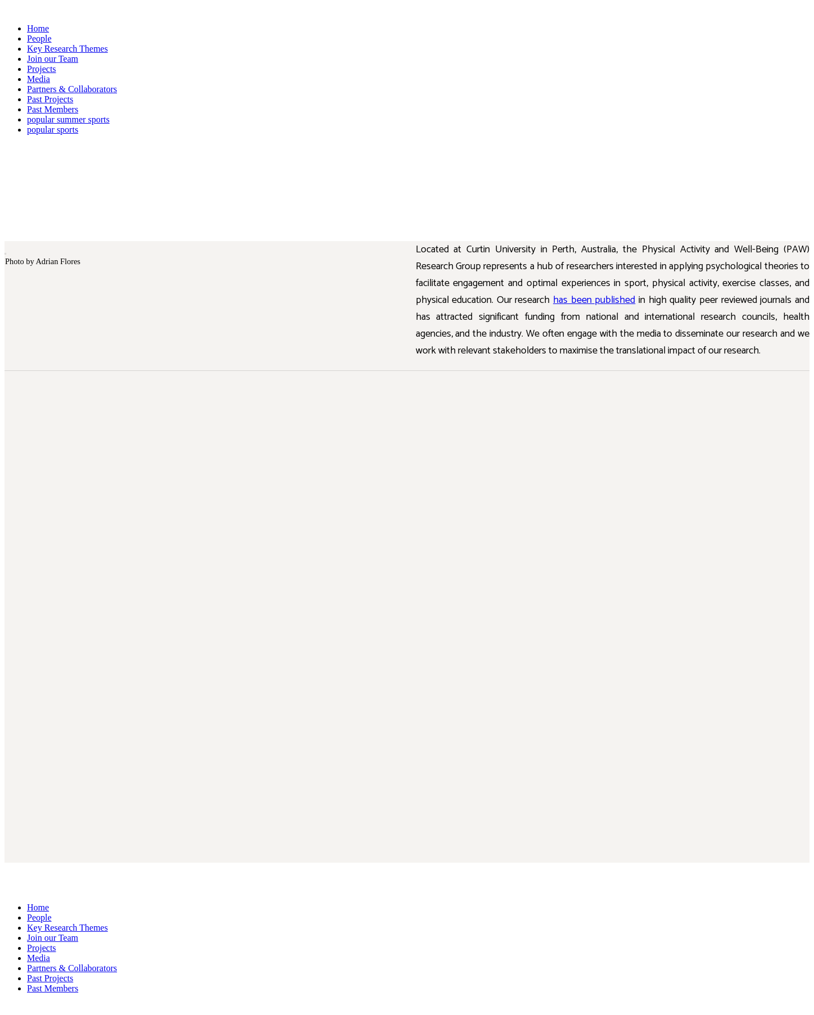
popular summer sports (68, 119)
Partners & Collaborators (72, 89)
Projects (41, 69)
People (39, 38)
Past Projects (50, 99)
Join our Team (52, 59)
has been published (594, 300)
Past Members (52, 109)
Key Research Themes (67, 48)
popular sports (52, 129)
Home (38, 28)
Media (38, 79)
